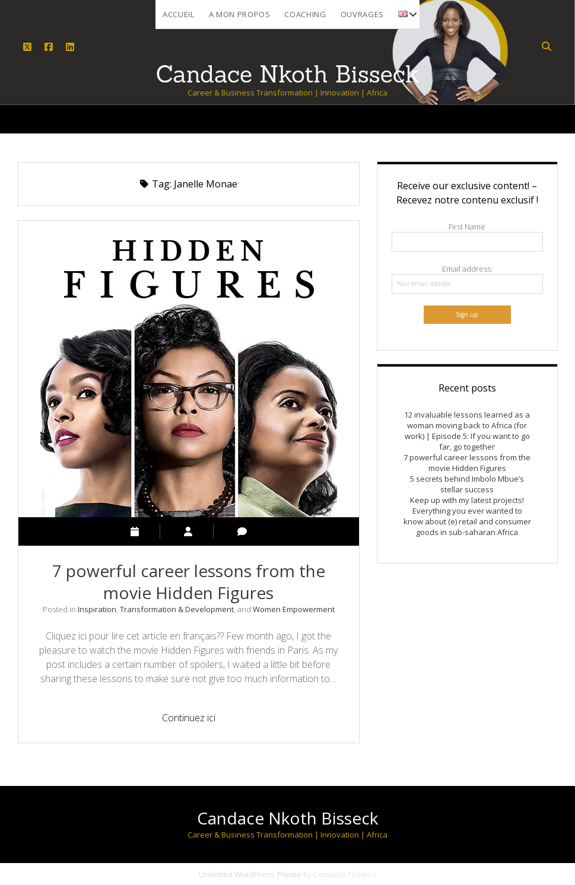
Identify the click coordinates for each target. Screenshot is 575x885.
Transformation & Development (177, 609)
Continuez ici (196, 719)
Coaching (305, 14)
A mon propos (240, 14)
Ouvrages (362, 14)
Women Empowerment (294, 609)
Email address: (467, 268)
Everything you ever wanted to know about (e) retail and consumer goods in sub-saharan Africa (467, 521)
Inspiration (97, 609)
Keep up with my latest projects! (467, 500)
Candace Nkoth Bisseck (287, 818)
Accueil (179, 14)
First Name (467, 226)
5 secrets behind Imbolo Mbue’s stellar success (467, 484)
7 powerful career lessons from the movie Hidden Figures (188, 581)
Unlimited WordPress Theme (250, 874)
